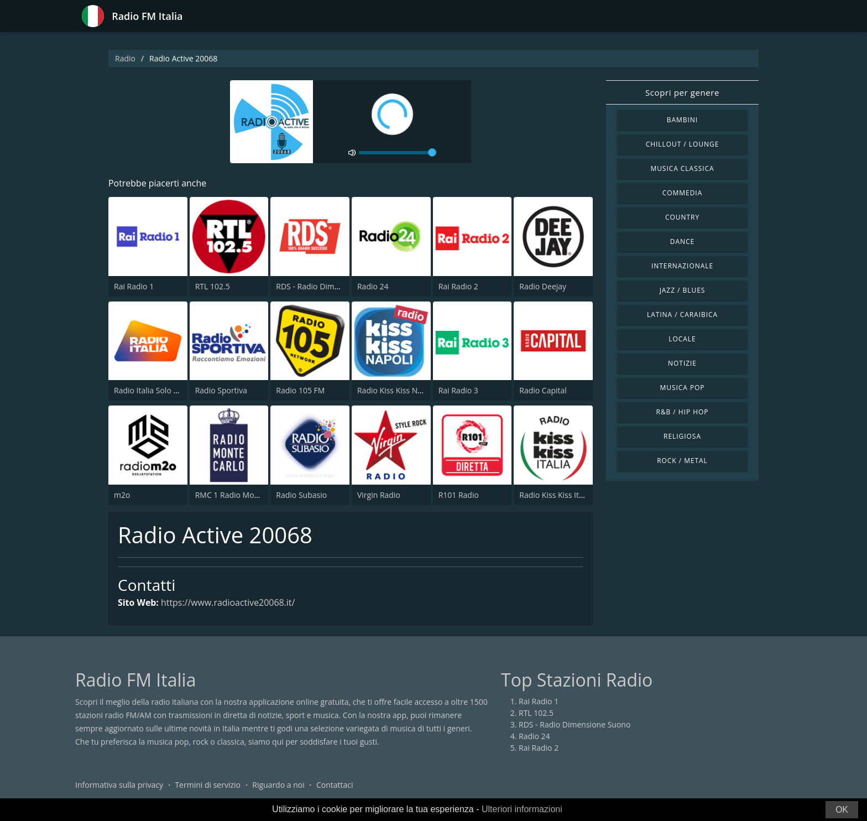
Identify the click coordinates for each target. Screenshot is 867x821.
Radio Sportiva (221, 390)
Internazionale (682, 266)
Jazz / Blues (683, 290)
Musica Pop (682, 387)
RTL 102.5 (212, 286)
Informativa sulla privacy (119, 785)
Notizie (682, 363)
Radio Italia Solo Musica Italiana (170, 390)
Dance (682, 241)
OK (841, 809)
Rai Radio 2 (458, 286)
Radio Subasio (301, 495)
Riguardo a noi (278, 785)
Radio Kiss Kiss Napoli (396, 390)
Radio (125, 58)
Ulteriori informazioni (522, 809)
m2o (122, 495)
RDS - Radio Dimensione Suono (332, 286)
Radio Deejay (542, 286)
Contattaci (334, 785)
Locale (682, 339)
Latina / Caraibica (682, 314)
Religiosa (682, 436)
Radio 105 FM (300, 390)
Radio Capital (543, 390)
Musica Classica (682, 168)
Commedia (682, 193)
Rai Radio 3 (458, 390)
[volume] (397, 152)
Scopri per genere (682, 92)
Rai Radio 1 (134, 286)
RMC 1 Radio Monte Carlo (241, 495)
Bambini (682, 119)
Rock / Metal (682, 460)
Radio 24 (373, 286)
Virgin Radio (378, 495)
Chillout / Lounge (682, 144)
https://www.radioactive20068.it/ (228, 603)
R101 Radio (458, 495)
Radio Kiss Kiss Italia (555, 495)
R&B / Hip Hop (682, 412)
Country (682, 217)
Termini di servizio (208, 785)
